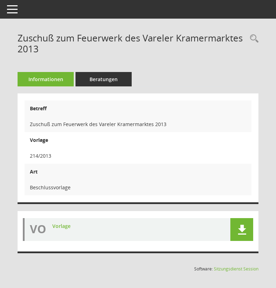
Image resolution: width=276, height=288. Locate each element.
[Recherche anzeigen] (252, 39)
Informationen (45, 79)
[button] (241, 229)
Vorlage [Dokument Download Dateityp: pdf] (61, 226)
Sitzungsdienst (236, 269)
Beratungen (104, 79)
